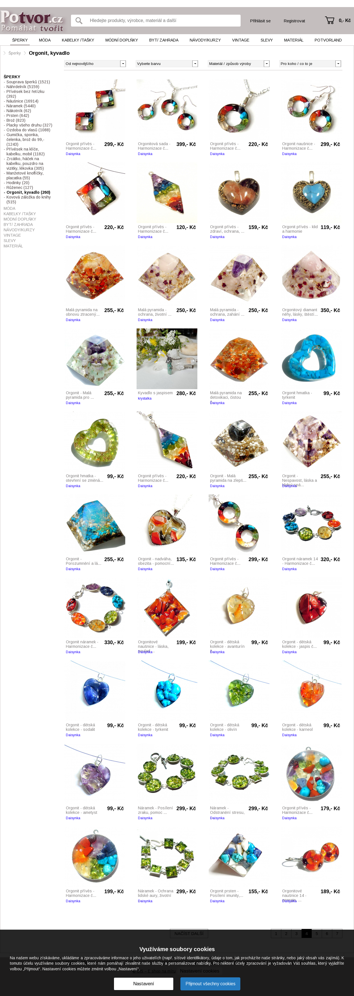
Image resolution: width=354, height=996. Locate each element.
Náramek (21, 106)
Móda (45, 40)
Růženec (20, 187)
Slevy (267, 40)
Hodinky (18, 182)
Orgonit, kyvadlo (49, 53)
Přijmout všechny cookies (210, 983)
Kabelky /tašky (78, 40)
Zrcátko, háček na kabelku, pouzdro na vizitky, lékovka (25, 163)
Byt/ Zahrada (163, 40)
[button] (195, 63)
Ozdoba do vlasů (28, 130)
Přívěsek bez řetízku (25, 94)
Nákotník (19, 110)
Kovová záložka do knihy (29, 199)
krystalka (145, 398)
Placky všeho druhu (29, 125)
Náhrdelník (23, 86)
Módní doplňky (121, 40)
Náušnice (22, 101)
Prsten (18, 115)
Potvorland (328, 40)
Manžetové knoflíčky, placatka (25, 175)
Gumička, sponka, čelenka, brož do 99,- (25, 139)
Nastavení (143, 983)
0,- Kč (345, 20)
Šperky (20, 40)
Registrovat (294, 20)
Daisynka (73, 154)
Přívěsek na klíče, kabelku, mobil (26, 151)
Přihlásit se (260, 20)
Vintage (240, 40)
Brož (16, 120)
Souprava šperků (28, 82)
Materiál (293, 40)
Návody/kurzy (205, 40)
